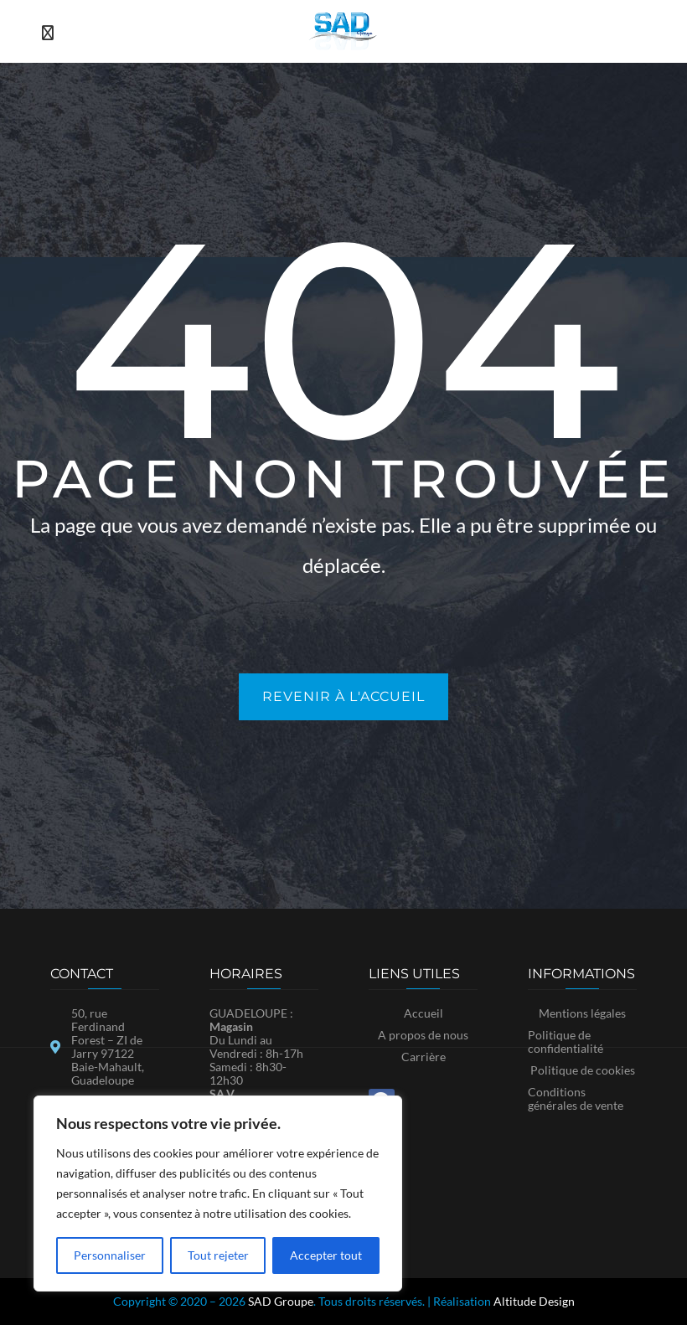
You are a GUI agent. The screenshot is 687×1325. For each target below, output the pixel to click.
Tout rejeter (218, 1255)
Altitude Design (534, 1301)
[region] (218, 1193)
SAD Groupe (280, 1301)
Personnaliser (110, 1255)
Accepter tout (326, 1255)
